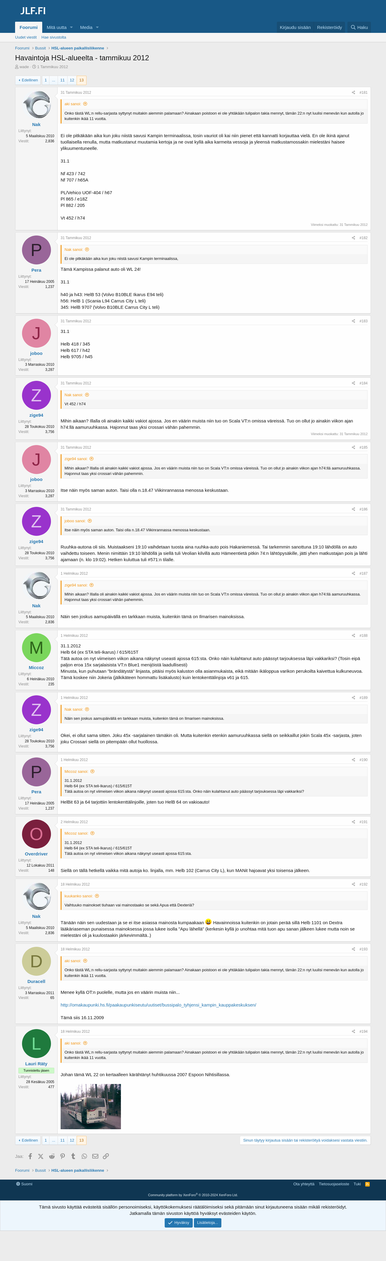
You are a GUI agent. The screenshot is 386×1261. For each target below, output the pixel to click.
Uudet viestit (26, 37)
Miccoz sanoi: (76, 771)
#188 (363, 636)
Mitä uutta (57, 27)
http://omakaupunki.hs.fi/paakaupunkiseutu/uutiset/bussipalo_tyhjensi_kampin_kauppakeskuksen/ (158, 1004)
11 (62, 80)
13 (81, 80)
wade (24, 67)
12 (72, 80)
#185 (363, 447)
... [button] (53, 80)
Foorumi (29, 27)
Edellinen (30, 80)
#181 (363, 92)
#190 (363, 760)
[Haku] (359, 27)
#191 (363, 822)
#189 (363, 698)
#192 (363, 884)
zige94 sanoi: (76, 459)
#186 (363, 509)
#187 (363, 573)
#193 (363, 949)
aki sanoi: (73, 104)
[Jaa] (353, 92)
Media (86, 27)
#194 (363, 1031)
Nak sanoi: (74, 249)
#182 (363, 238)
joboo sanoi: (75, 521)
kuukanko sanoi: (79, 896)
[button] (71, 27)
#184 (363, 383)
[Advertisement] (193, 1193)
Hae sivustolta (54, 37)
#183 (363, 321)
